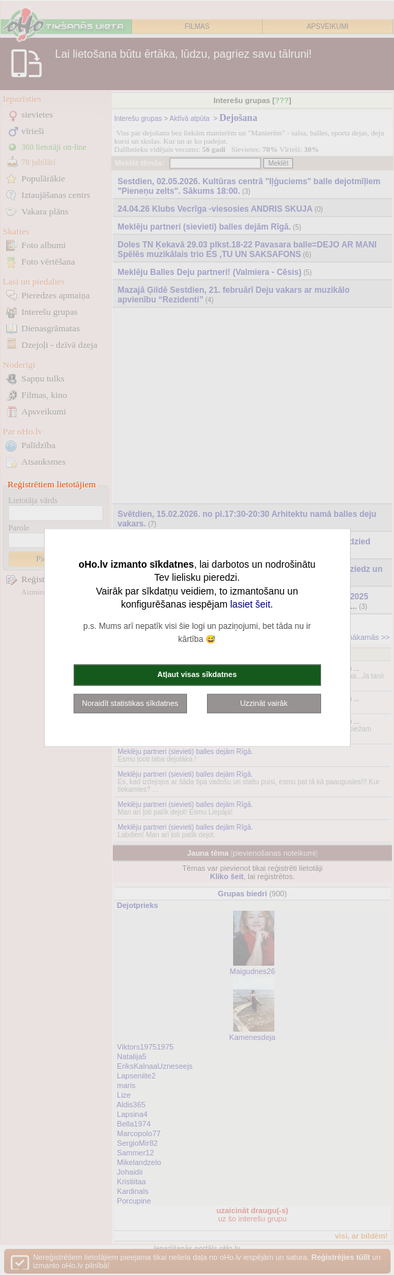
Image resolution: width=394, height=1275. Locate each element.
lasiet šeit (250, 604)
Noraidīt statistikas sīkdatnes (130, 702)
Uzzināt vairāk (263, 702)
